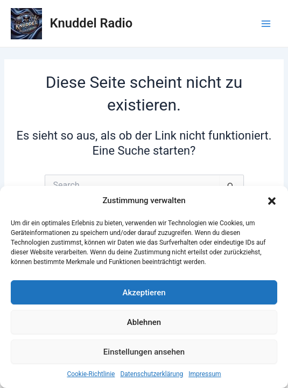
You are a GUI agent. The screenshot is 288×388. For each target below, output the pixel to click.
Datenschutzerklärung (151, 374)
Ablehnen (144, 322)
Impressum (204, 374)
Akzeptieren (143, 292)
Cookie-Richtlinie (91, 374)
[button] (271, 201)
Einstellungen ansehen (144, 352)
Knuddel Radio (91, 23)
